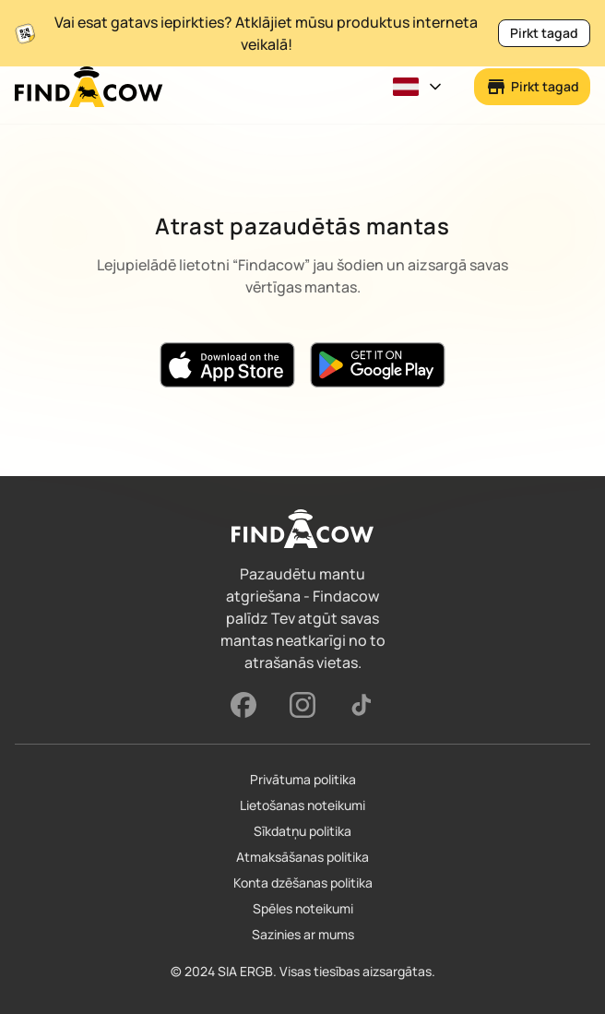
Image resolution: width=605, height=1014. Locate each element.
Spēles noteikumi (303, 908)
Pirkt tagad (544, 33)
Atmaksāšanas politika (302, 856)
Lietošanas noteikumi (302, 805)
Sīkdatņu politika (302, 831)
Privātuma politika (303, 779)
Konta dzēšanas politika (303, 882)
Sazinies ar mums (303, 934)
